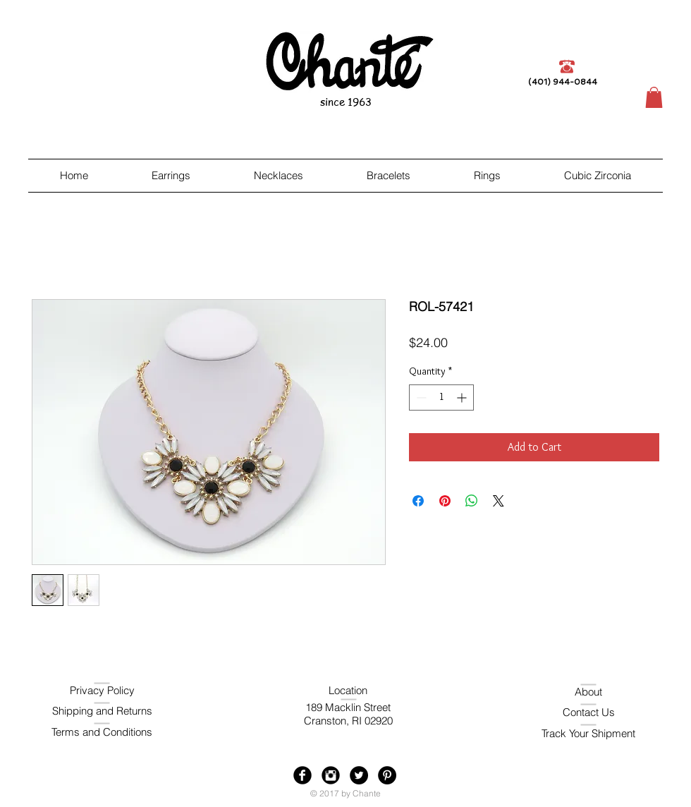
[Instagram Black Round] (331, 775)
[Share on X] (498, 500)
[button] (654, 97)
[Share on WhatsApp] (471, 500)
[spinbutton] (441, 397)
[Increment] (463, 397)
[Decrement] (420, 397)
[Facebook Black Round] (302, 775)
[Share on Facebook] (418, 500)
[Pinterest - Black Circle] (387, 775)
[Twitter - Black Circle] (359, 775)
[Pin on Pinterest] (444, 500)
